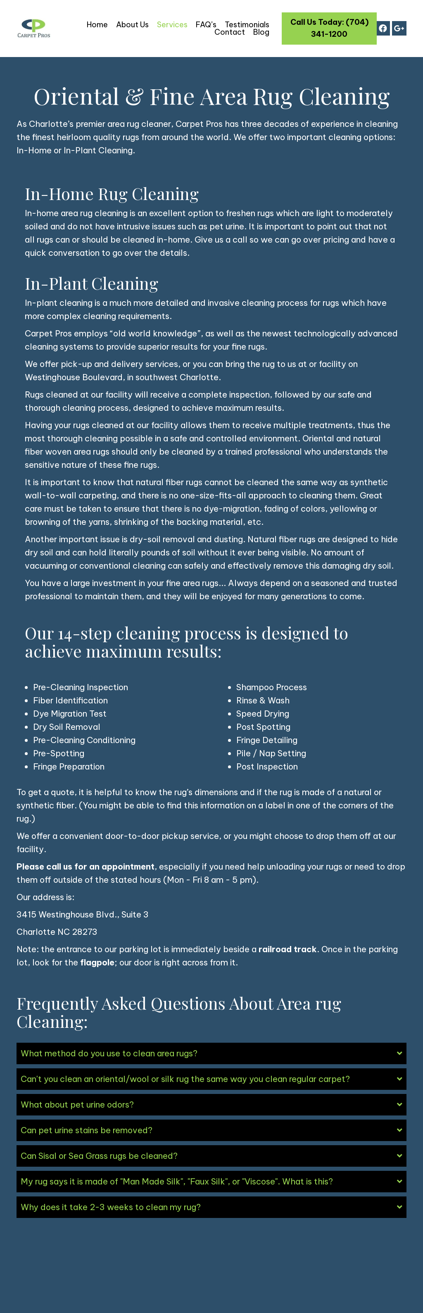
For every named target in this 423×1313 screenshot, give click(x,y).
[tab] (211, 1053)
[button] (329, 28)
